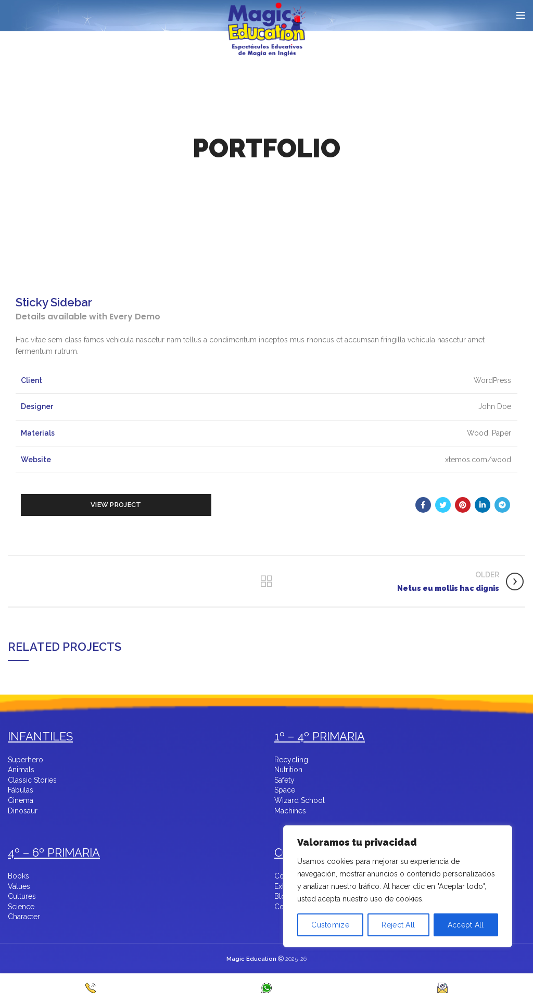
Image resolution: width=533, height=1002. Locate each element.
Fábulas (20, 790)
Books (18, 876)
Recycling (291, 760)
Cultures (22, 896)
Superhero (25, 760)
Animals (21, 769)
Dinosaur (22, 811)
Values (19, 886)
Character (24, 916)
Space (284, 790)
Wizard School (299, 800)
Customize (330, 925)
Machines (290, 811)
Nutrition (288, 769)
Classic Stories (32, 780)
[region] (397, 903)
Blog (282, 896)
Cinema (20, 800)
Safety (284, 780)
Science (21, 906)
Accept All (466, 925)
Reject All (398, 925)
